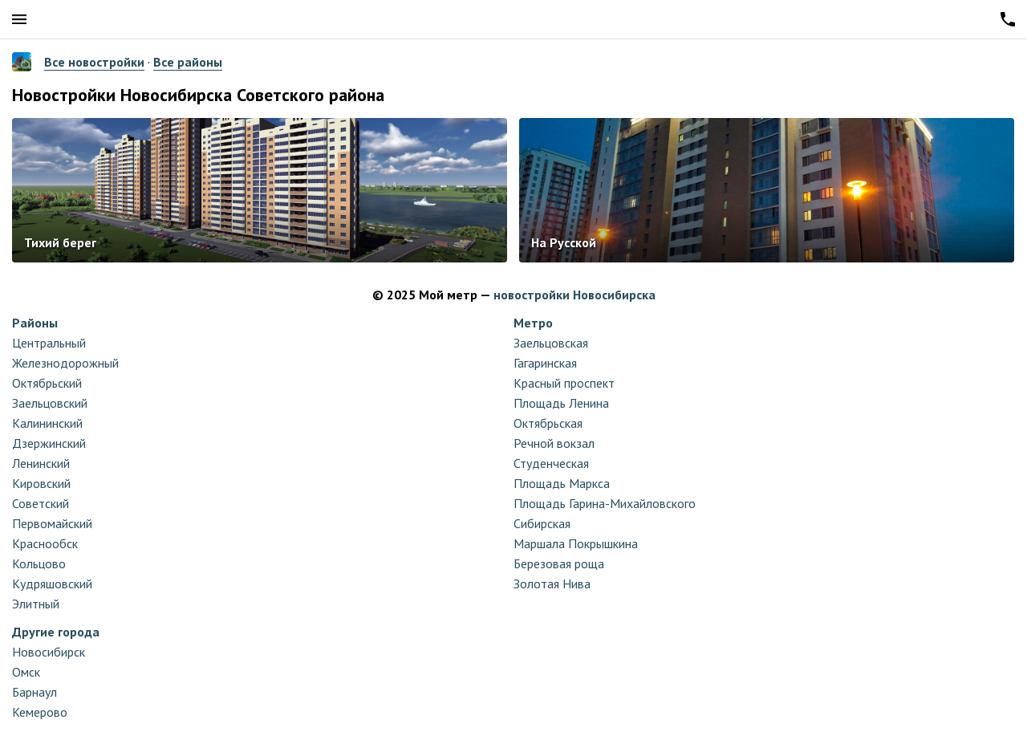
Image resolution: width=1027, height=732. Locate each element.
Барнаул (34, 692)
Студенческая (551, 463)
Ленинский (41, 463)
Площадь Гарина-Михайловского (605, 503)
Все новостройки (94, 62)
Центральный (49, 343)
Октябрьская (548, 423)
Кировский (41, 483)
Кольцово (39, 563)
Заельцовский (49, 403)
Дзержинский (49, 443)
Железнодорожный (65, 363)
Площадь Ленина (561, 403)
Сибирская (542, 523)
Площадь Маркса (562, 483)
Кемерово (39, 712)
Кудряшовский (52, 583)
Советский (40, 503)
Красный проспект (564, 383)
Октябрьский (47, 383)
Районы (35, 323)
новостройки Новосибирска (574, 295)
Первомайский (52, 523)
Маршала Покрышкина (576, 543)
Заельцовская (551, 343)
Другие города (55, 632)
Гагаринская (545, 363)
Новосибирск (48, 652)
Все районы (187, 62)
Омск (26, 672)
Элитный (35, 604)
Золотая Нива (552, 583)
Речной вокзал (554, 443)
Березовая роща (559, 563)
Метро (533, 323)
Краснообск (45, 543)
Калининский (47, 423)
